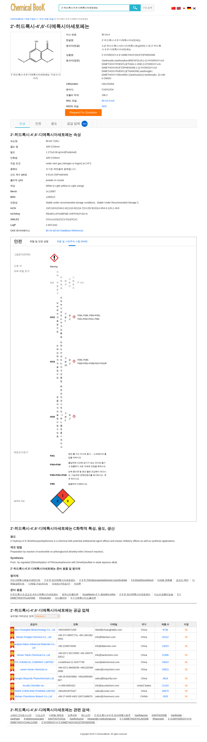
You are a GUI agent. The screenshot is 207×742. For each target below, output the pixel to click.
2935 (165, 696)
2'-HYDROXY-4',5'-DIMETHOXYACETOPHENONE (68, 722)
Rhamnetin (158, 718)
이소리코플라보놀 (163, 594)
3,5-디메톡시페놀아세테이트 (25, 580)
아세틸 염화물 (164, 580)
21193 (165, 685)
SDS (104, 106)
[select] (47, 616)
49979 (165, 691)
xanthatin (15, 718)
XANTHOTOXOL (57, 718)
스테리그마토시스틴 (21, 715)
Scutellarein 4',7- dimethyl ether (99, 594)
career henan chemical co (33, 669)
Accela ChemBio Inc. (34, 685)
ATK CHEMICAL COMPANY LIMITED (33, 662)
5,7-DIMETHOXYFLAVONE (134, 718)
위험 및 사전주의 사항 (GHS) (72, 241)
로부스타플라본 (70, 594)
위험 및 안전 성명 (39, 241)
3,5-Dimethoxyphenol (142, 580)
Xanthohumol (77, 718)
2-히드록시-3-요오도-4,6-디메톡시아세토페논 (34, 594)
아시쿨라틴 (61, 598)
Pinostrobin (45, 598)
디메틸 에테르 (56, 715)
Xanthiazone (141, 715)
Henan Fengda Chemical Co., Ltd (33, 637)
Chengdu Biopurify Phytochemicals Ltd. (33, 678)
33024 (165, 662)
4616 (165, 678)
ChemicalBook (16, 19)
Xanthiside (176, 715)
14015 (165, 646)
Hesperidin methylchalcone (101, 718)
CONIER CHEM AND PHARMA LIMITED (33, 691)
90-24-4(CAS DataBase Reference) (64, 230)
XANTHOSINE (159, 715)
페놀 (52, 19)
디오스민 (40, 715)
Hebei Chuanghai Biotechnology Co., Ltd (33, 629)
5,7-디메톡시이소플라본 (83, 598)
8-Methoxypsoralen (34, 718)
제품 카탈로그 (31, 19)
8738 (165, 629)
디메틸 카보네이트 (38, 583)
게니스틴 (85, 715)
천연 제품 (44, 19)
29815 (165, 669)
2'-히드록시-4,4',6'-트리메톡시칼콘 (112, 715)
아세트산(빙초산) (61, 583)
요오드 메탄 (182, 580)
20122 (165, 637)
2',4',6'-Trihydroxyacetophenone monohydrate (103, 580)
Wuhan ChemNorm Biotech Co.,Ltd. (34, 696)
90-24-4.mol (108, 100)
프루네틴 (72, 715)
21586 (165, 655)
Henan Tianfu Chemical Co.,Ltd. (33, 655)
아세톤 (77, 583)
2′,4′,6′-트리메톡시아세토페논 (59, 580)
